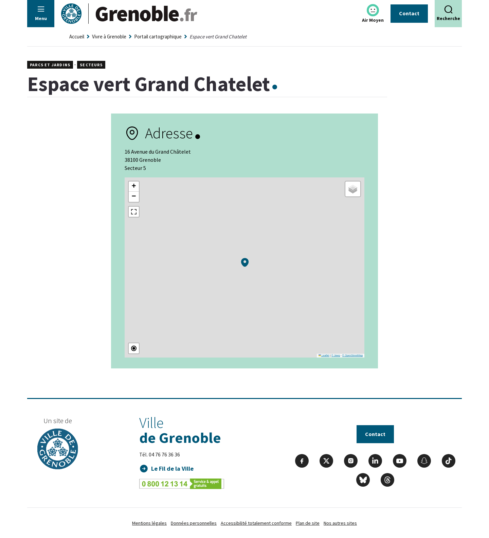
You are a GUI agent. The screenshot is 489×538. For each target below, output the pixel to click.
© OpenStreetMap (352, 355)
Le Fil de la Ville (172, 468)
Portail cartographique (158, 36)
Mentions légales (149, 523)
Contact (409, 13)
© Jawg (335, 355)
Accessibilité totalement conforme (256, 523)
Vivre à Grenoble (109, 36)
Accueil (76, 36)
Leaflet (324, 355)
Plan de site (308, 523)
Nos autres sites (340, 523)
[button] (245, 262)
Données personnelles (194, 523)
